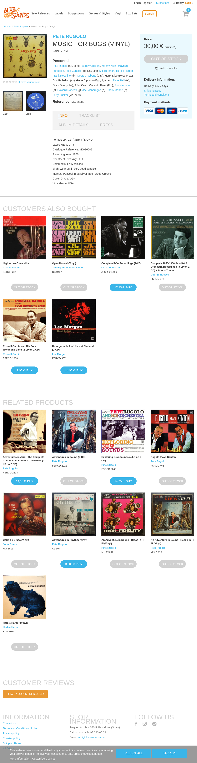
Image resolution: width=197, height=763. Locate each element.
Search (151, 13)
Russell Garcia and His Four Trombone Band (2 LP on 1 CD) (21, 348)
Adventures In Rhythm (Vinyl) (69, 539)
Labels (62, 14)
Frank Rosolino (62, 75)
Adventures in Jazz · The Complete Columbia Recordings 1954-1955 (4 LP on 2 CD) (23, 460)
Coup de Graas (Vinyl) (16, 539)
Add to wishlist (169, 68)
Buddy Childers (91, 65)
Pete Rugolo (21, 26)
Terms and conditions (156, 94)
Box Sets (134, 14)
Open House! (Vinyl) (64, 263)
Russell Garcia (11, 354)
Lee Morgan (59, 354)
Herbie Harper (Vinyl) (15, 622)
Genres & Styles (102, 14)
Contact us (9, 723)
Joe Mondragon (91, 90)
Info (63, 115)
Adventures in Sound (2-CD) (68, 457)
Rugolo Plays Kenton (163, 457)
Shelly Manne (115, 90)
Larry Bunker (60, 95)
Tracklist (89, 115)
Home (7, 26)
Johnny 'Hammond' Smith (67, 267)
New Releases (44, 14)
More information (20, 758)
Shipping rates (152, 90)
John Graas (10, 544)
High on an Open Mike (16, 263)
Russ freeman (122, 85)
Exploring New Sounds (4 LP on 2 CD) (121, 459)
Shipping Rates (12, 743)
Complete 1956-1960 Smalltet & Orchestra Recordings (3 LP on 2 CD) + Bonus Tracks (170, 267)
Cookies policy (11, 738)
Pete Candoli (73, 70)
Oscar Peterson (110, 267)
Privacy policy (11, 733)
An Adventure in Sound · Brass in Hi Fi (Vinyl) (122, 541)
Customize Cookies (43, 758)
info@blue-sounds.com (91, 737)
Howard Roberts (67, 90)
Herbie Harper (124, 70)
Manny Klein (109, 65)
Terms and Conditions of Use (20, 728)
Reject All (133, 753)
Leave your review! (29, 82)
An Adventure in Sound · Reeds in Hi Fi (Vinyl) (172, 541)
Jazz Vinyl (60, 51)
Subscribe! (162, 2)
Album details (73, 125)
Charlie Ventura (12, 267)
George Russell (160, 274)
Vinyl (120, 14)
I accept (170, 753)
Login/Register (143, 2)
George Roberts (86, 75)
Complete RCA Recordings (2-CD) (121, 263)
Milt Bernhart (106, 70)
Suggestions (79, 14)
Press (106, 125)
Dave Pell (119, 80)
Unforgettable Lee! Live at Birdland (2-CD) (73, 348)
